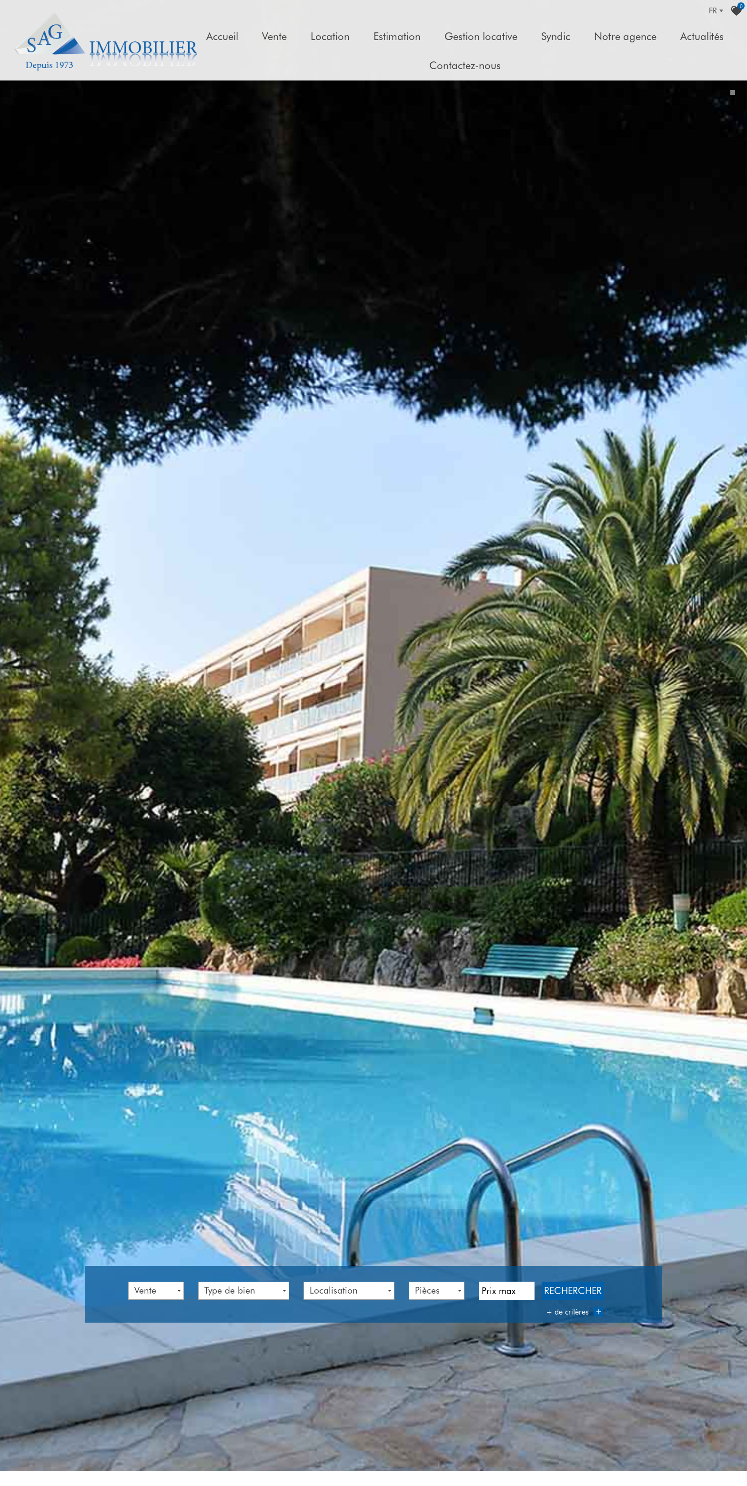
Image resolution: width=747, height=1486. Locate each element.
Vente (274, 36)
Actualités (702, 36)
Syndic (555, 36)
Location (330, 36)
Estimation (397, 36)
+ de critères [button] (574, 1302)
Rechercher (573, 1281)
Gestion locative (480, 36)
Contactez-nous (465, 65)
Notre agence (625, 36)
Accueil (222, 36)
